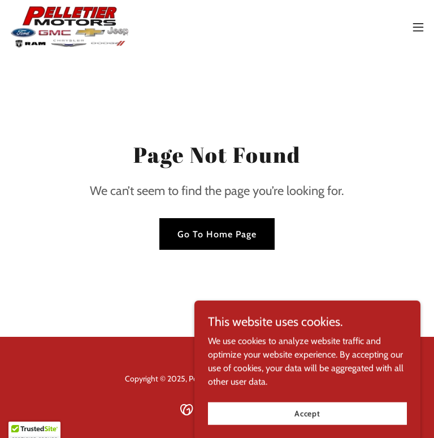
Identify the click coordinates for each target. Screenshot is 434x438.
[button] (418, 27)
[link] (69, 27)
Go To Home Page (217, 234)
